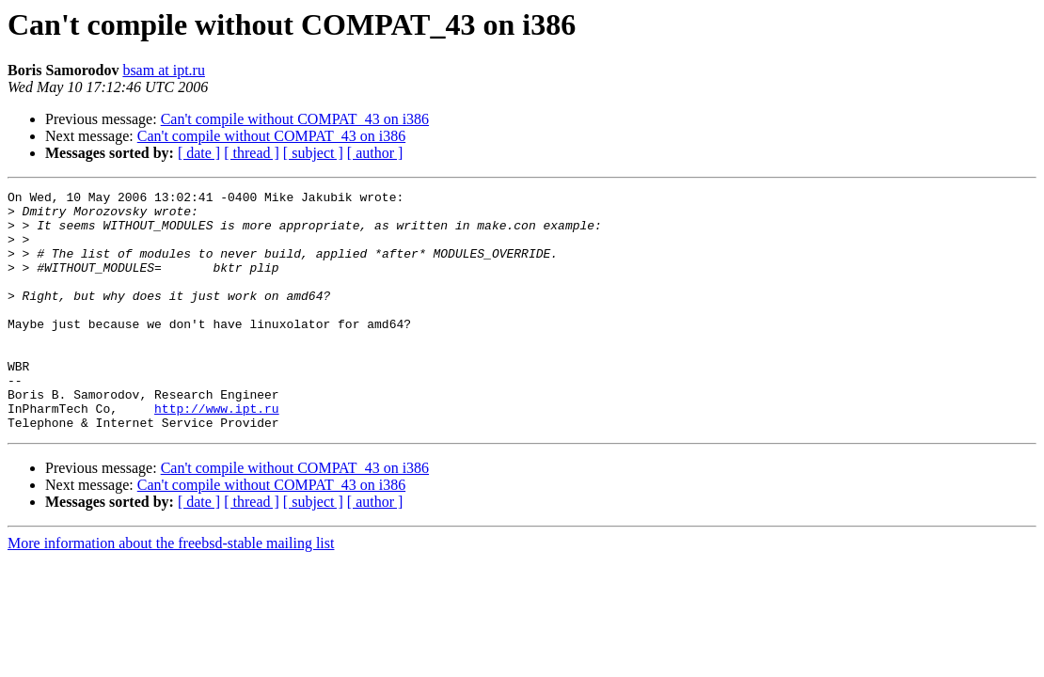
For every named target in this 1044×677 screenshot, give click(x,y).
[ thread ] (251, 153)
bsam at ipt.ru (163, 70)
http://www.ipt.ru (216, 453)
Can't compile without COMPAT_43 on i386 (295, 119)
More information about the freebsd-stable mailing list (171, 591)
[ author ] (375, 153)
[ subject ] (313, 153)
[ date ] (199, 153)
